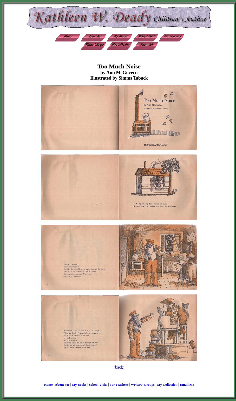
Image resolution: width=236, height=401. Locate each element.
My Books (79, 384)
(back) (119, 367)
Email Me (187, 384)
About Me (62, 384)
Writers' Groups (143, 384)
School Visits (98, 384)
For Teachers (119, 384)
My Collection (167, 384)
